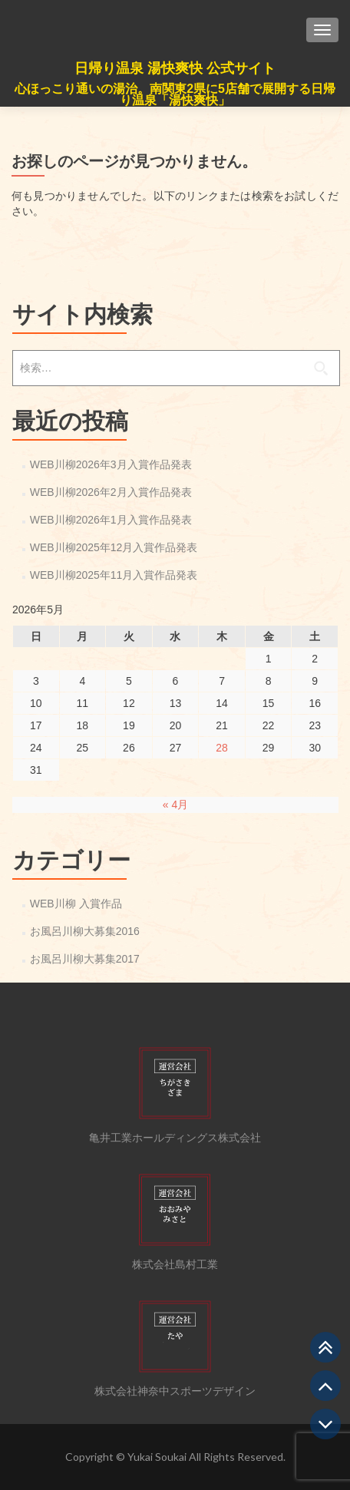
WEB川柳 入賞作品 (76, 903)
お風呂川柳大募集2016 (85, 931)
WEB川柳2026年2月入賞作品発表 (111, 492)
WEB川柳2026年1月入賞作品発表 (111, 520)
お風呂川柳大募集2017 (85, 959)
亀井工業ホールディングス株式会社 (175, 1138)
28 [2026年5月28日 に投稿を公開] (222, 748)
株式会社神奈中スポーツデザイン (175, 1391)
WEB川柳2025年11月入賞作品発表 (114, 575)
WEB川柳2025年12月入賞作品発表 (114, 547)
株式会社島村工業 (175, 1264)
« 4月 (175, 804)
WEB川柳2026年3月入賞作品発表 (111, 464)
